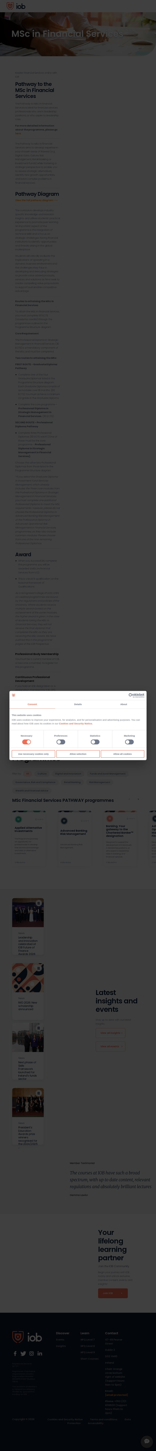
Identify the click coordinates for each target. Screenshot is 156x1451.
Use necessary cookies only (33, 754)
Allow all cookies (122, 754)
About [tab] (123, 704)
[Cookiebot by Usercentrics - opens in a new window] (131, 695)
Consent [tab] (32, 704)
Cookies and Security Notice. (76, 723)
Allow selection (78, 754)
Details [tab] (78, 704)
